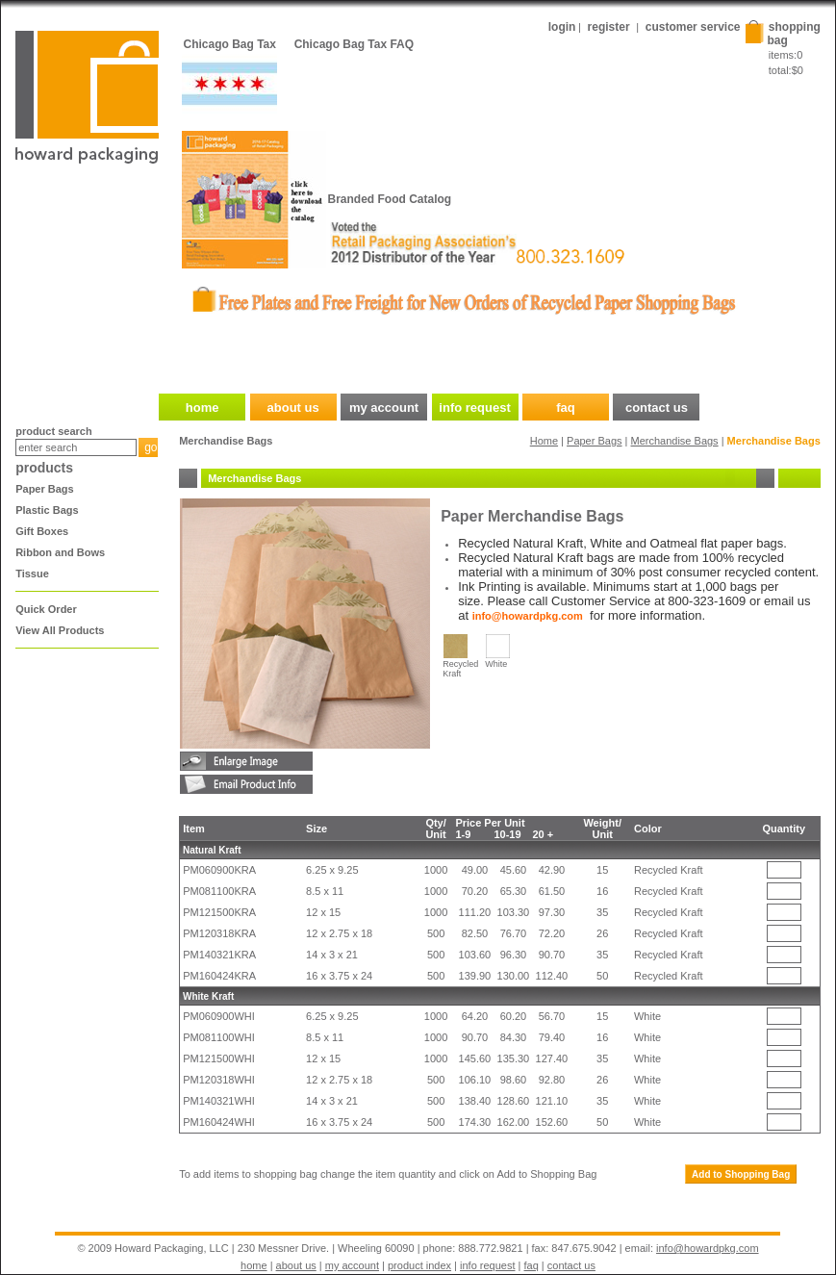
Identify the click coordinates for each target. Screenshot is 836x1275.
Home (544, 440)
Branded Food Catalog (390, 199)
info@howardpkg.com (707, 1248)
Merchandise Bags (675, 440)
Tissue (32, 573)
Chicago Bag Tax (230, 44)
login (562, 27)
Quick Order (46, 609)
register (609, 27)
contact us (571, 1265)
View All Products (59, 630)
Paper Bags (44, 489)
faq (531, 1265)
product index (419, 1265)
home (254, 1265)
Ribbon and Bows (60, 552)
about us (296, 1265)
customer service (693, 27)
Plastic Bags (46, 510)
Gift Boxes (41, 531)
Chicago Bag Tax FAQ (354, 44)
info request (487, 1265)
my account (352, 1265)
